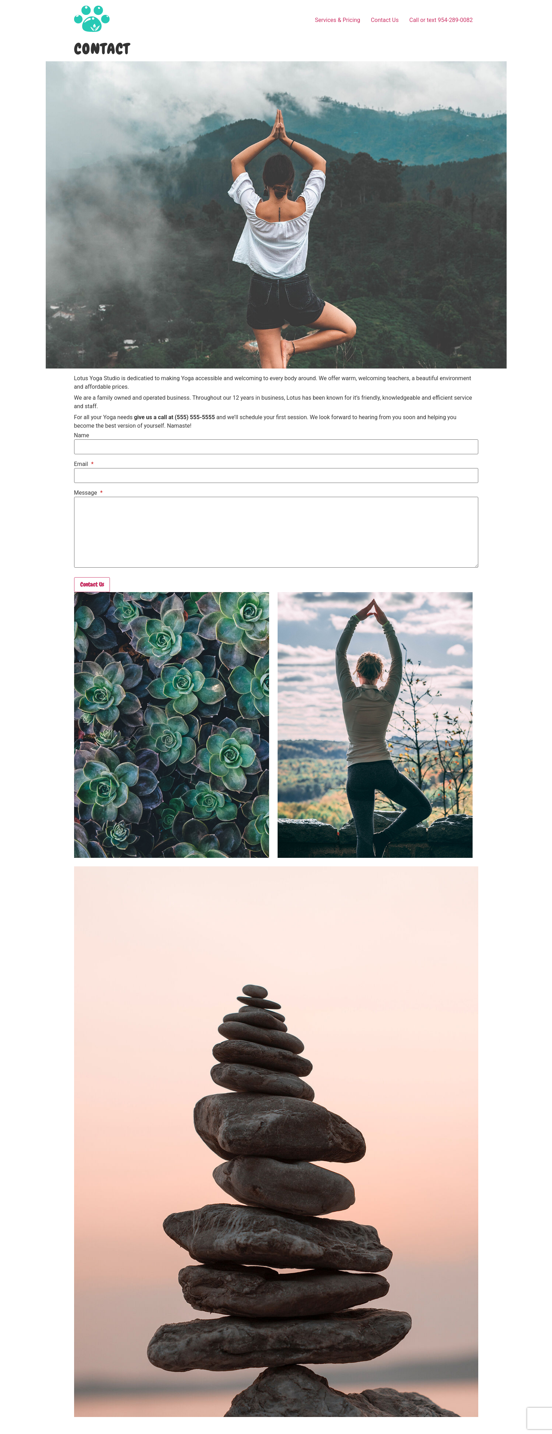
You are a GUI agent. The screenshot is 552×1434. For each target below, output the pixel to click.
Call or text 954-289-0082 (441, 20)
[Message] (276, 532)
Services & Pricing (337, 20)
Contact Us (385, 20)
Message (88, 493)
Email (84, 464)
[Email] (276, 475)
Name (81, 435)
